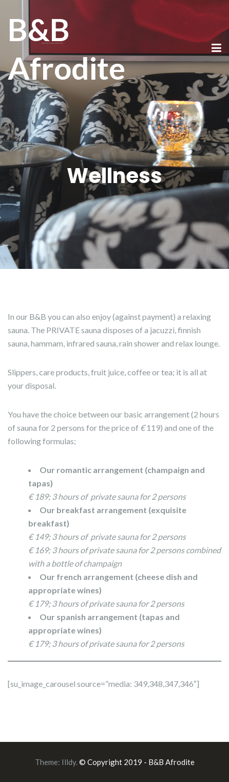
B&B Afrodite (66, 48)
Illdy (69, 762)
